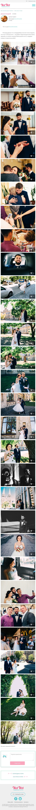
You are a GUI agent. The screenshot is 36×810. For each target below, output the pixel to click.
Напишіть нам (31, 1)
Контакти (26, 802)
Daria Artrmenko (18, 19)
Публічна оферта (18, 802)
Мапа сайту (10, 802)
